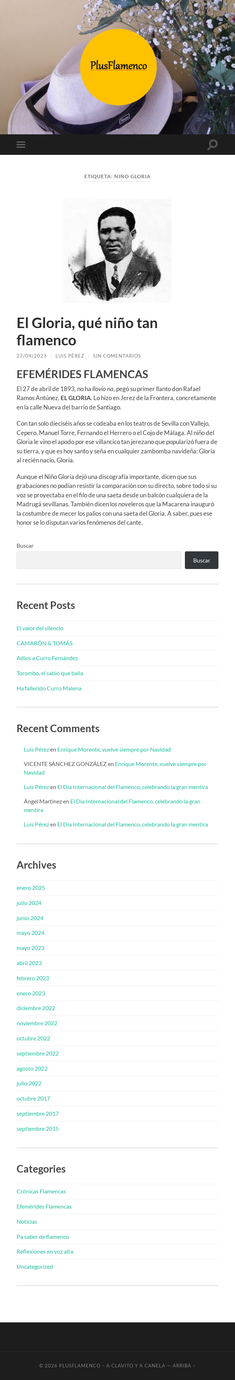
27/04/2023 (32, 356)
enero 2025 (31, 887)
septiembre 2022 (38, 1053)
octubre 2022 (33, 1038)
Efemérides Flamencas (44, 1206)
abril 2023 (29, 962)
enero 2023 (31, 993)
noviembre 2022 (37, 1023)
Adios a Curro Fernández (47, 657)
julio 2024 (29, 902)
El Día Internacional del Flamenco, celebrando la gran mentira (132, 786)
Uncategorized (35, 1266)
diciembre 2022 (36, 1007)
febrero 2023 (33, 977)
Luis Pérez (70, 356)
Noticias (27, 1221)
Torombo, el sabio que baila (50, 672)
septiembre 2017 (38, 1113)
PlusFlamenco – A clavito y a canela (112, 1365)
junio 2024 (30, 917)
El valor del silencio (40, 627)
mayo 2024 (30, 932)
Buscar (25, 545)
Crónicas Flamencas (41, 1191)
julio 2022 (29, 1083)
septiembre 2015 (38, 1128)
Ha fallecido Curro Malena (49, 688)
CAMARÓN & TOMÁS (44, 643)
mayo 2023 (30, 947)
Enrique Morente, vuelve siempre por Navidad (114, 749)
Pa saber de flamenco (43, 1236)
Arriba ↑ (184, 1365)
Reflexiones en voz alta (45, 1251)
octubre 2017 (33, 1098)
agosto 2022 (32, 1068)
